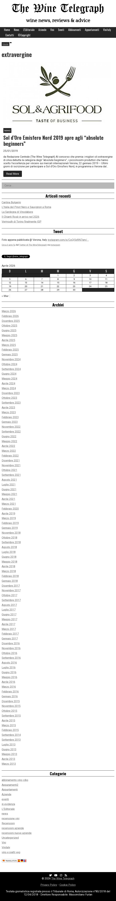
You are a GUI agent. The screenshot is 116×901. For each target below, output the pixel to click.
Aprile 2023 (8, 407)
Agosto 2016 (9, 662)
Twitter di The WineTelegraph (33, 245)
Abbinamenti (74, 30)
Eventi (61, 30)
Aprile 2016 (8, 681)
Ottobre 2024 (9, 364)
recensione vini (10, 818)
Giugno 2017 (9, 614)
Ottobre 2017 (9, 595)
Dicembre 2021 (11, 460)
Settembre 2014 (11, 734)
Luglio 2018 (9, 552)
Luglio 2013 (9, 744)
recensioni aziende (13, 828)
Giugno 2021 (9, 489)
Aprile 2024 (8, 383)
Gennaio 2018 (10, 580)
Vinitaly (107, 30)
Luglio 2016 (9, 667)
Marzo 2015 (9, 725)
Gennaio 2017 (10, 638)
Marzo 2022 (9, 450)
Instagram (55, 245)
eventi (5, 799)
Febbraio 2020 (10, 508)
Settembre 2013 (11, 739)
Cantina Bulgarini (11, 202)
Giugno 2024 (9, 373)
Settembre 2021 (11, 474)
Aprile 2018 (8, 566)
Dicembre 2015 (11, 701)
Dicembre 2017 (11, 585)
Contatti (9, 35)
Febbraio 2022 (10, 455)
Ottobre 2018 (9, 537)
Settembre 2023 (11, 402)
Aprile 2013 (8, 759)
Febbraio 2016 (10, 691)
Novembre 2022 (11, 426)
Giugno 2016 (9, 672)
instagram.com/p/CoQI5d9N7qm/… (68, 239)
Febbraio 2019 (10, 523)
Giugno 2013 (9, 749)
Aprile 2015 (8, 720)
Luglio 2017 (9, 609)
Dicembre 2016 (11, 643)
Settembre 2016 (11, 657)
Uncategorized (10, 837)
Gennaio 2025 (10, 354)
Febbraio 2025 (10, 349)
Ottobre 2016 (9, 653)
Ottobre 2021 (9, 470)
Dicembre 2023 (11, 393)
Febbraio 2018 (10, 576)
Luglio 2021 (9, 484)
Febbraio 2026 (10, 316)
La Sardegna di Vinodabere (17, 212)
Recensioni (8, 823)
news (5, 813)
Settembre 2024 (11, 369)
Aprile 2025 (8, 340)
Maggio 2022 (9, 441)
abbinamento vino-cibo (15, 780)
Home (7, 30)
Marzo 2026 (9, 311)
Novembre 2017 (11, 590)
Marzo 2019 (9, 518)
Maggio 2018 (9, 561)
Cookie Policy (68, 884)
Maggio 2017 (9, 619)
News (16, 30)
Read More (14, 174)
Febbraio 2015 (10, 730)
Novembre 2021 (11, 465)
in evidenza (8, 804)
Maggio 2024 (9, 378)
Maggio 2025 (9, 335)
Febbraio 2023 (10, 417)
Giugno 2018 (9, 556)
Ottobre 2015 (9, 710)
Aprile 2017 (8, 624)
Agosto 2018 (9, 547)
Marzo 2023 (9, 412)
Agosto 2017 (9, 605)
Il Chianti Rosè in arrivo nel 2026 (20, 216)
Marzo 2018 (9, 571)
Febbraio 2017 (10, 633)
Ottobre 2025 (9, 325)
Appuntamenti (92, 30)
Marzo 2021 (9, 503)
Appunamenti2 (10, 784)
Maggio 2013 (9, 754)
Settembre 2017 (11, 600)
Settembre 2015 (11, 715)
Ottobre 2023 (9, 397)
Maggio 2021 (9, 494)
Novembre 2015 (11, 706)
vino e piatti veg (11, 852)
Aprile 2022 (8, 446)
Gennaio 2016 (10, 696)
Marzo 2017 (9, 629)
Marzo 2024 (9, 388)
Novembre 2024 (11, 359)
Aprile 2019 (8, 513)
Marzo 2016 (9, 686)
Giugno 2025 (9, 330)
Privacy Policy (48, 884)
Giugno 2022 (9, 436)
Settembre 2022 (11, 431)
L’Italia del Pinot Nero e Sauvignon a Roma (26, 207)
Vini (52, 30)
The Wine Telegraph (58, 9)
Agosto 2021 (9, 479)
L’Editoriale (28, 30)
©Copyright (24, 35)
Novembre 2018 (11, 532)
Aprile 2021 (8, 499)
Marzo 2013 (9, 763)
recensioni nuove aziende (17, 833)
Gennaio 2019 (10, 527)
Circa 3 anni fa (8, 245)
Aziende (42, 30)
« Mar (5, 296)
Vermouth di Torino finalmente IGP (21, 221)
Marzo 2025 (9, 345)
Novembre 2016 (11, 648)
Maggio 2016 (9, 677)
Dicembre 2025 (11, 321)
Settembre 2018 (11, 542)
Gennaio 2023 (10, 421)
